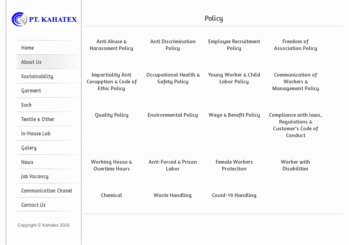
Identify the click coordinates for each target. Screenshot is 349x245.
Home (27, 47)
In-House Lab (35, 133)
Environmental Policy (173, 114)
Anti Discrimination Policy (173, 44)
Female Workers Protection (234, 165)
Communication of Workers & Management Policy (295, 81)
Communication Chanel (46, 190)
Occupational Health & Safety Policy (173, 78)
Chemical (111, 195)
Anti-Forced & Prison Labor (173, 165)
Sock (26, 104)
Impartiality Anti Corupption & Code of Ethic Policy (112, 81)
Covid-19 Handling (234, 195)
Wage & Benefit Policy (234, 114)
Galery (28, 147)
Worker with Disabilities (295, 165)
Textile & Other (38, 119)
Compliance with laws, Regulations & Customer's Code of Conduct (295, 124)
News (27, 162)
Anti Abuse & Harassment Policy (111, 44)
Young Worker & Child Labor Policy (234, 78)
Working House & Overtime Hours (111, 165)
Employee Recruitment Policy (234, 44)
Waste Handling (173, 195)
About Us (31, 62)
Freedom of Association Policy (295, 44)
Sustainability (37, 76)
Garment (31, 90)
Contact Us (33, 204)
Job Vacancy (34, 176)
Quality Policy (111, 114)
